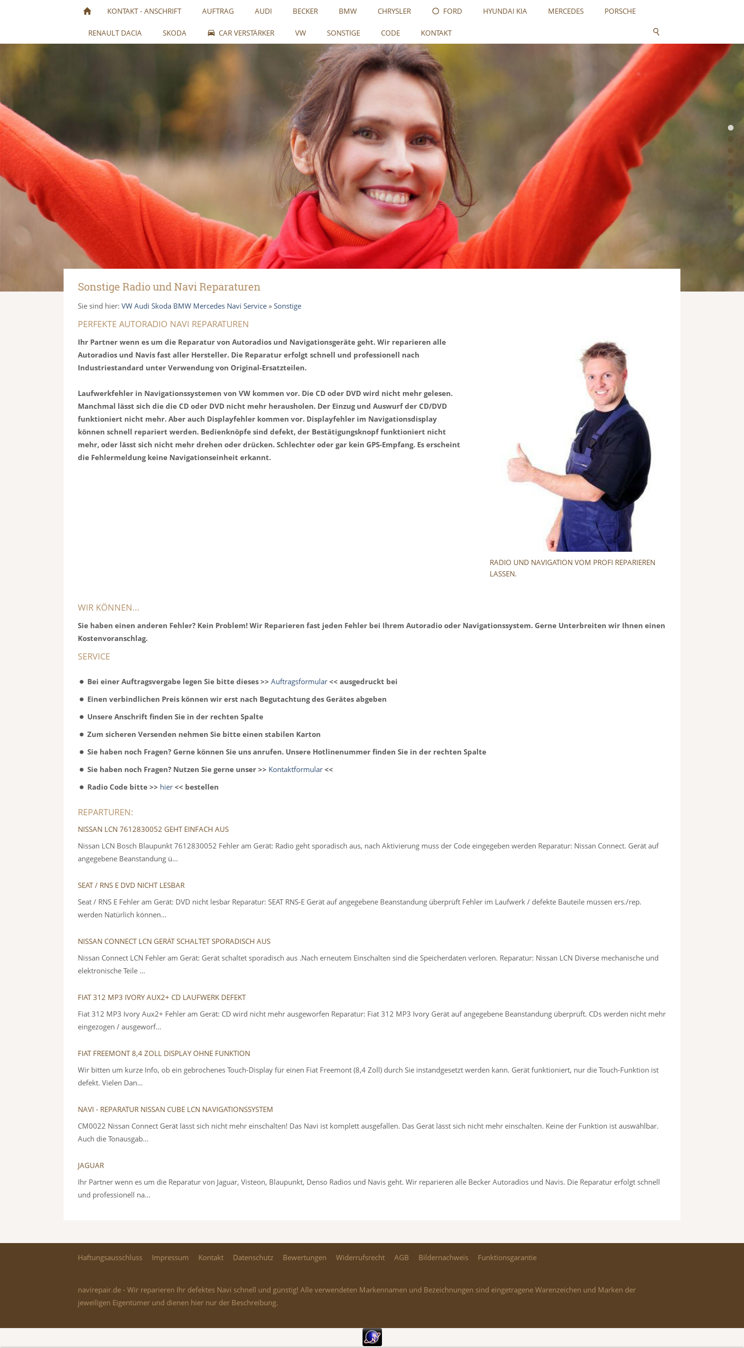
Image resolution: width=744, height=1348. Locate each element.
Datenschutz (253, 1257)
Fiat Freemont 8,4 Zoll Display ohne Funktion (164, 1053)
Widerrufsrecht (360, 1257)
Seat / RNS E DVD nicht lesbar (131, 885)
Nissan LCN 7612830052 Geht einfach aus (153, 829)
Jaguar (91, 1165)
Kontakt (210, 1257)
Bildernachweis (443, 1257)
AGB (401, 1257)
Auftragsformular (299, 681)
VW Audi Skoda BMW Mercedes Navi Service (194, 306)
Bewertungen (304, 1257)
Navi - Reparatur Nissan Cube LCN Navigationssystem (175, 1109)
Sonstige (287, 306)
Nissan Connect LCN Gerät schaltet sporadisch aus (174, 941)
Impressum (170, 1257)
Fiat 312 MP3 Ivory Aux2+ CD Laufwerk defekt (162, 997)
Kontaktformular (296, 769)
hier (166, 787)
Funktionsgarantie (507, 1257)
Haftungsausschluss (110, 1257)
